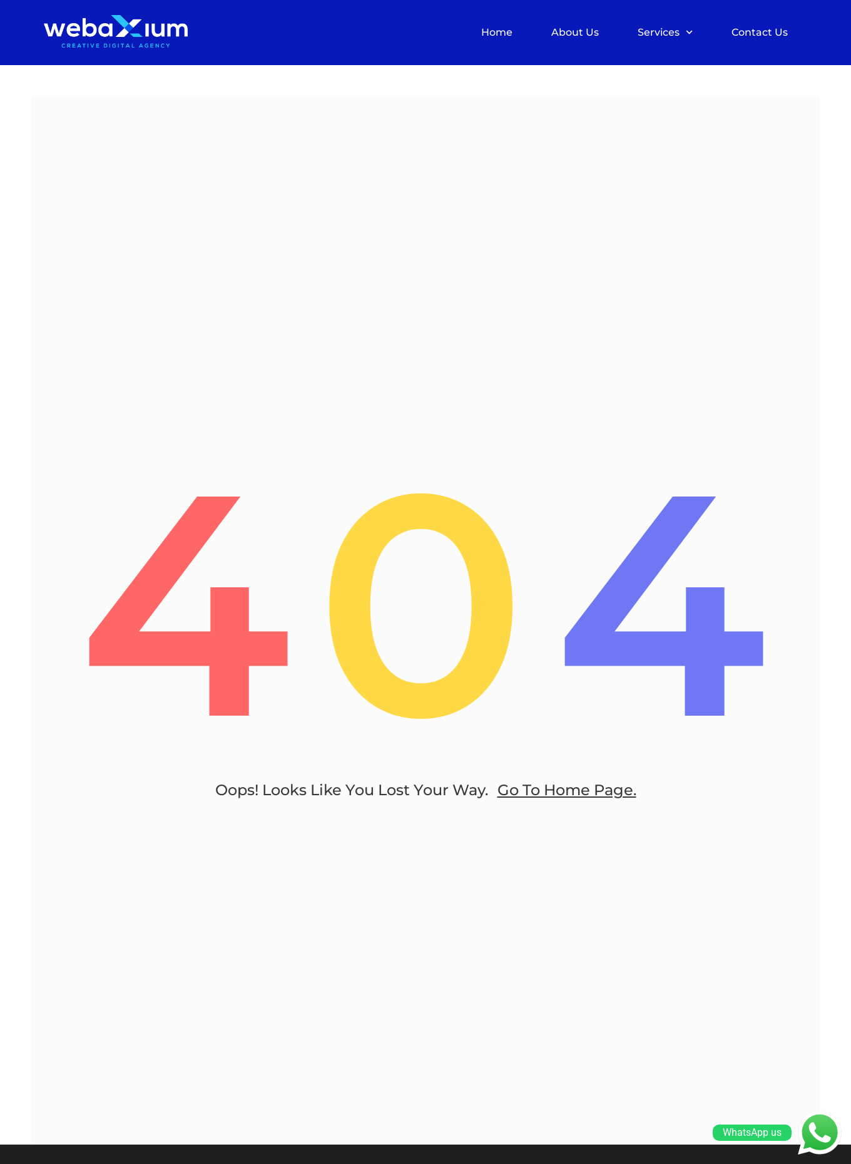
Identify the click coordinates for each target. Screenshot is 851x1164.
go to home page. (566, 790)
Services (665, 32)
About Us (575, 32)
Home (496, 32)
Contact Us (759, 32)
